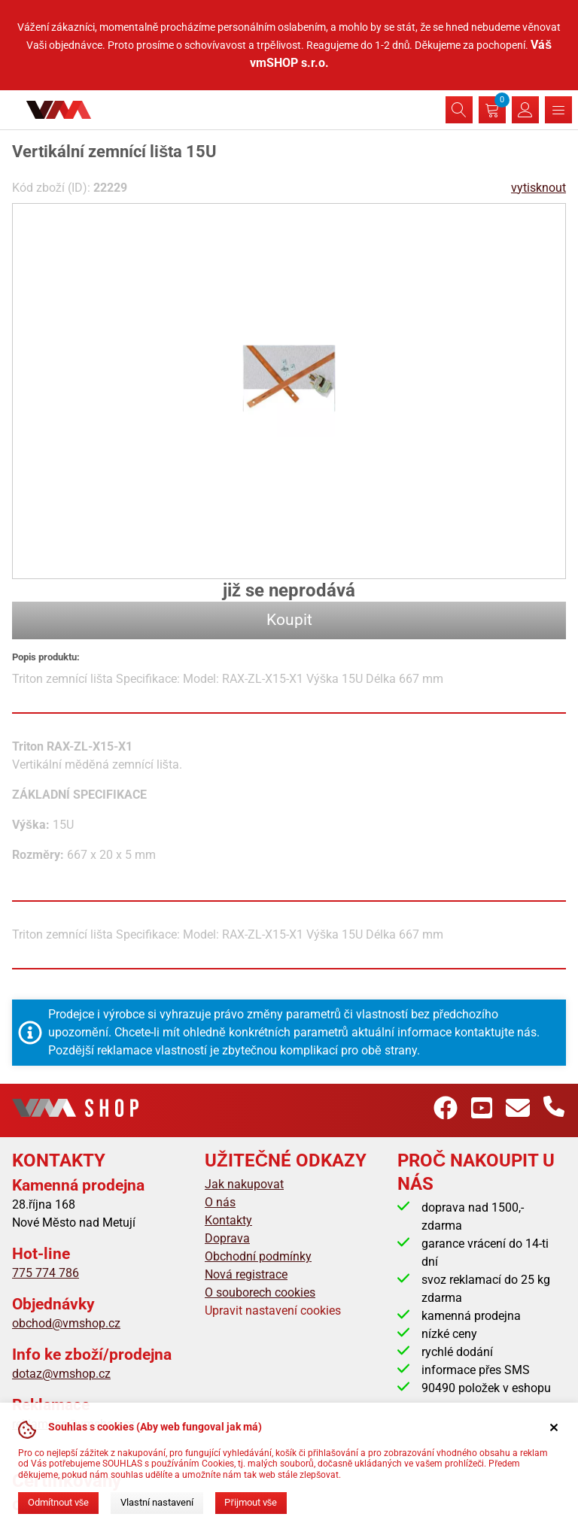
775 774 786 (45, 1273)
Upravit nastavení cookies (273, 1310)
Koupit (289, 620)
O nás (220, 1202)
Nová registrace (246, 1274)
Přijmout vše (250, 1502)
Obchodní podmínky (258, 1256)
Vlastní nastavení (156, 1502)
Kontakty (228, 1220)
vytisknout (538, 188)
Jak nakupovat (244, 1184)
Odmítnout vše (58, 1502)
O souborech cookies (260, 1292)
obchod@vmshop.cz (66, 1323)
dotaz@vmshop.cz (61, 1374)
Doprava (227, 1238)
